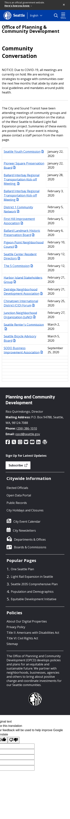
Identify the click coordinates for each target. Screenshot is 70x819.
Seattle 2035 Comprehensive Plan (34, 584)
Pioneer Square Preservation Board (24, 165)
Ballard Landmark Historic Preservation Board (22, 233)
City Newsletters (24, 530)
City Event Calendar (27, 521)
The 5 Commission (18, 266)
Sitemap (12, 644)
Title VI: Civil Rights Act (22, 638)
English (34, 15)
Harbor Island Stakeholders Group (23, 279)
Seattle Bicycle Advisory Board (20, 338)
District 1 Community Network (18, 209)
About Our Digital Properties (27, 621)
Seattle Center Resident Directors (20, 256)
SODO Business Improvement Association (23, 350)
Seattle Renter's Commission (24, 326)
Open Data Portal (19, 495)
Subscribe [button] (18, 465)
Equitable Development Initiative (33, 599)
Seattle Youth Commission (24, 151)
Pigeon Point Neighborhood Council (23, 244)
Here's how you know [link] (18, 5)
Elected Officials (17, 488)
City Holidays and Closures (25, 510)
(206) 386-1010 (26, 428)
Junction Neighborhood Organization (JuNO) (20, 315)
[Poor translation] (14, 740)
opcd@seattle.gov (27, 434)
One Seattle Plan (22, 569)
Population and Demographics (32, 592)
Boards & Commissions (30, 547)
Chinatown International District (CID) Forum (21, 303)
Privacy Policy (16, 627)
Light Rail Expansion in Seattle (32, 577)
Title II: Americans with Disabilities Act (33, 633)
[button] (64, 5)
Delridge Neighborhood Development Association (23, 291)
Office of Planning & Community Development (30, 29)
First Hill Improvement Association (19, 221)
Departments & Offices (30, 539)
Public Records (17, 503)
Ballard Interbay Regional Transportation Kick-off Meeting (21, 179)
